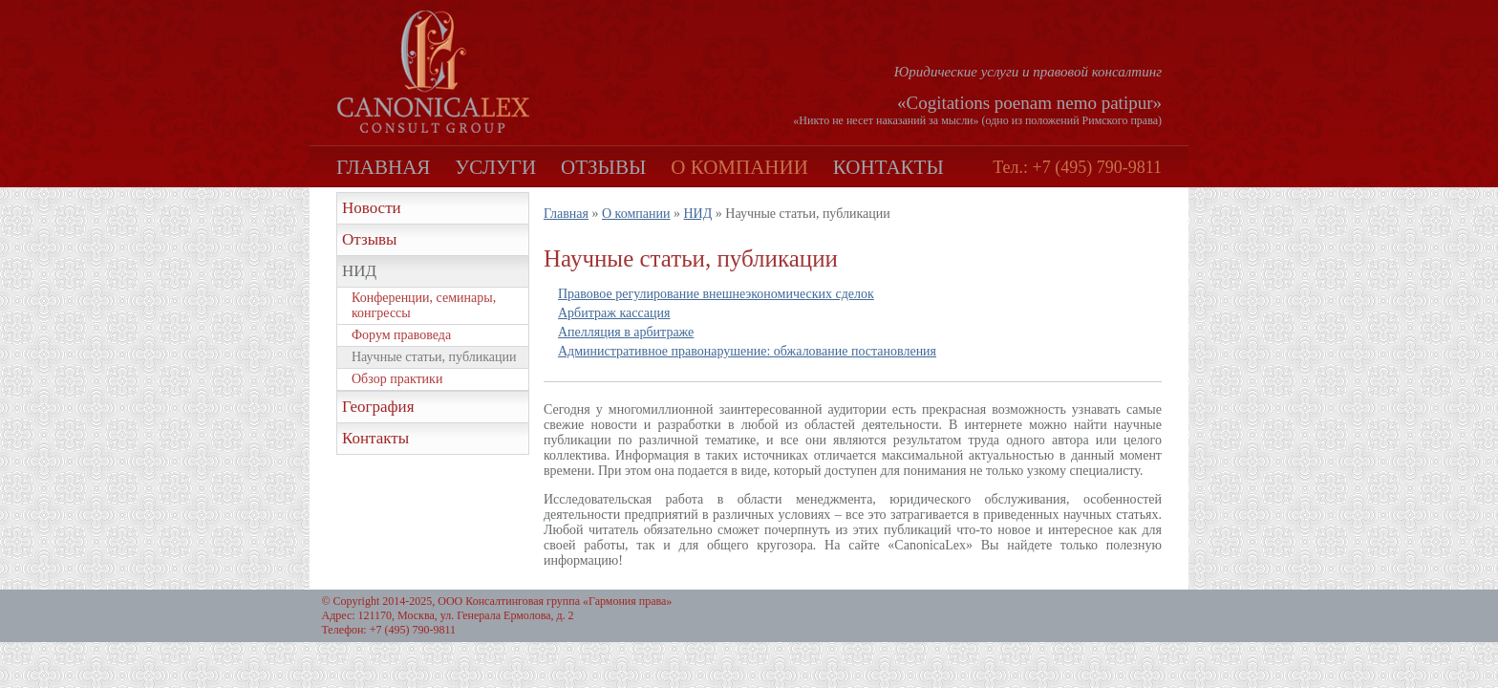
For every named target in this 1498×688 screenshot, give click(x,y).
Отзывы (603, 167)
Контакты (888, 167)
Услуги (495, 167)
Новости (371, 208)
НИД (359, 271)
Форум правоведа (401, 335)
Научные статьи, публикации (434, 357)
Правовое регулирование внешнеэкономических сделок (716, 294)
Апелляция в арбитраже (626, 332)
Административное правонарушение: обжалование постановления (747, 351)
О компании (739, 167)
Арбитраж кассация (614, 313)
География (378, 407)
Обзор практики (397, 379)
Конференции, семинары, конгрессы (424, 305)
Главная (383, 167)
